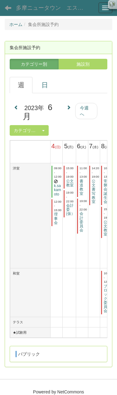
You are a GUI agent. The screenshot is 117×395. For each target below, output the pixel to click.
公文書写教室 (93, 191)
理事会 (56, 218)
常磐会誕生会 (105, 191)
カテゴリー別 (34, 64)
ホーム (15, 24)
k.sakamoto (57, 190)
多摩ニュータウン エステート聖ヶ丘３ (54, 8)
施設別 (83, 64)
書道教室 (81, 187)
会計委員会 (81, 221)
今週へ (84, 111)
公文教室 (70, 183)
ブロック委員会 (105, 298)
